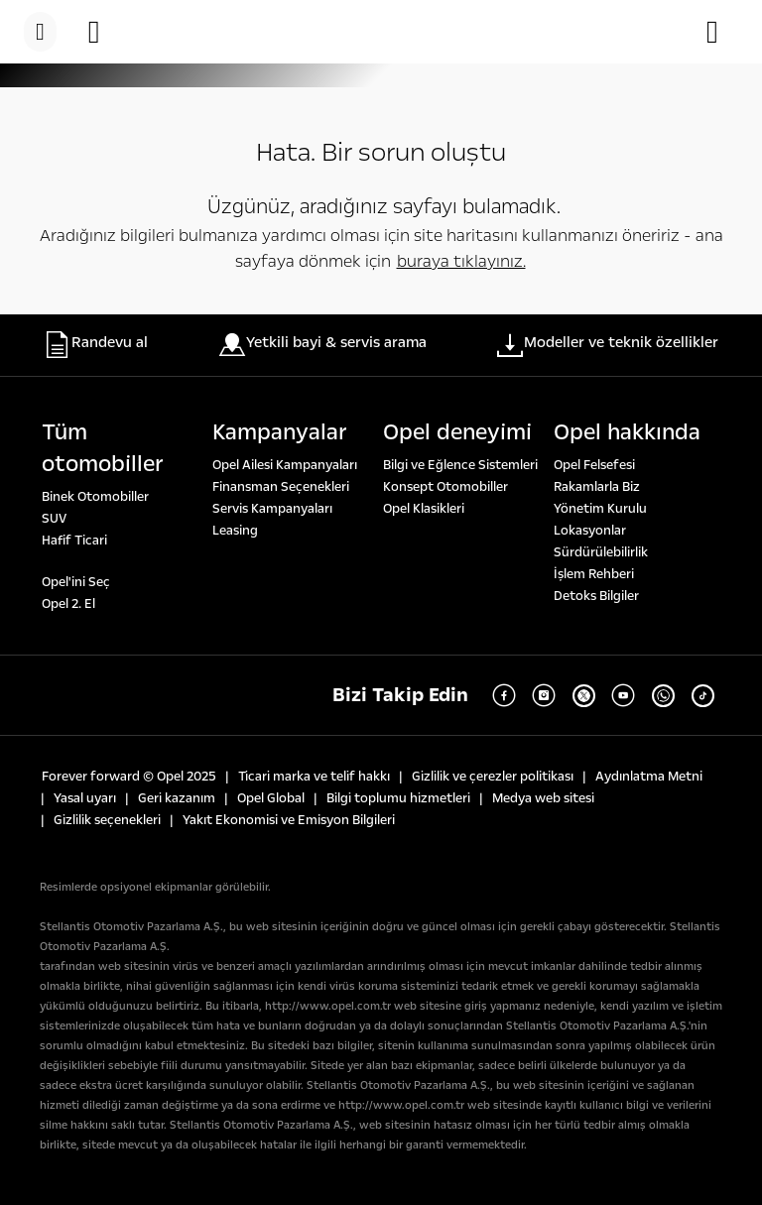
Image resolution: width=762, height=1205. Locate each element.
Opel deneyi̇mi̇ (457, 432)
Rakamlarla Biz (597, 487)
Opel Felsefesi (594, 465)
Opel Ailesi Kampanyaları (284, 465)
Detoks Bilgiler (596, 596)
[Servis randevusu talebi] (722, 32)
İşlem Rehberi (594, 574)
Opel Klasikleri (423, 509)
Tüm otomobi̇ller (103, 448)
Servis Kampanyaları (272, 509)
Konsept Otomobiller (445, 487)
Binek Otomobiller (95, 497)
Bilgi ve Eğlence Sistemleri (460, 465)
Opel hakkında (627, 432)
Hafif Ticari (74, 540)
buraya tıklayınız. (461, 261)
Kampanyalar (279, 432)
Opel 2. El (68, 604)
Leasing (235, 531)
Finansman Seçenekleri (280, 487)
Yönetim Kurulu (600, 509)
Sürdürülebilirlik (601, 552)
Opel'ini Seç (76, 582)
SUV (54, 519)
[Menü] (40, 32)
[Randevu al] (104, 32)
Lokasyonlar (590, 531)
